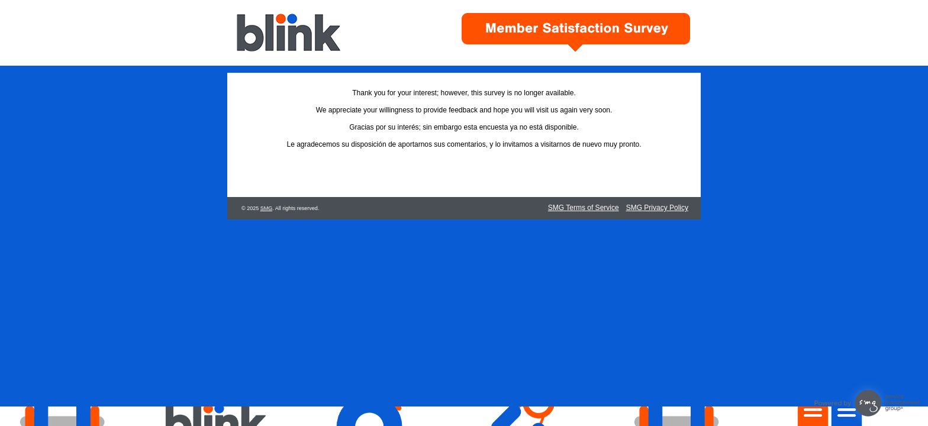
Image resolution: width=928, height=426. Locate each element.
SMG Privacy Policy (657, 208)
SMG (266, 208)
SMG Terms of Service (583, 208)
